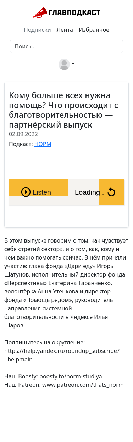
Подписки (37, 30)
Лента (65, 30)
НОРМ (42, 144)
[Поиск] (66, 46)
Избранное (94, 30)
